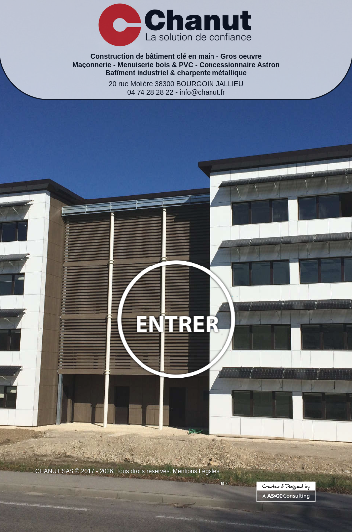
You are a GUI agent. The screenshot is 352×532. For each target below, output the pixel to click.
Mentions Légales (196, 471)
